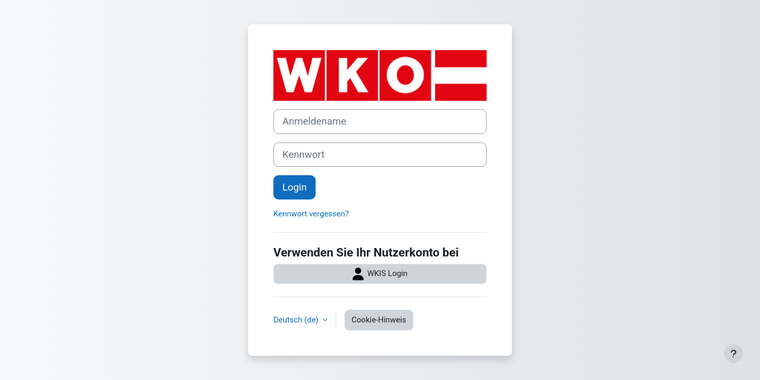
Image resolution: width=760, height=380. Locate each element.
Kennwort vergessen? (311, 213)
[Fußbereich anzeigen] (733, 353)
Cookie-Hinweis (379, 320)
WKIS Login (380, 274)
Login (294, 187)
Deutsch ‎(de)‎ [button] (296, 320)
